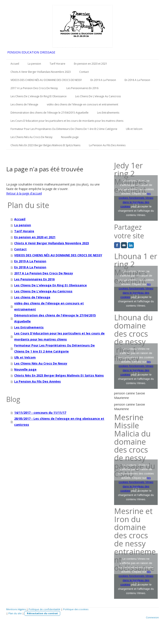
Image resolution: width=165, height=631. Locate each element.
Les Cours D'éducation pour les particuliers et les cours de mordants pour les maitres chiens (67, 121)
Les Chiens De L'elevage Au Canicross (98, 96)
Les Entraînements (108, 112)
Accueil (15, 63)
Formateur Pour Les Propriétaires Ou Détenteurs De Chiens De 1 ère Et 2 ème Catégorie (64, 129)
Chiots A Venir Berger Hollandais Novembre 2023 (41, 72)
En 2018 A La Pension (137, 80)
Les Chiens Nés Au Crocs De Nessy (31, 137)
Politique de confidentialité (44, 609)
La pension (34, 63)
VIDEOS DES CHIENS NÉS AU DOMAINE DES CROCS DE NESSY (46, 80)
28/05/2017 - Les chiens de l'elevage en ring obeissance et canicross (59, 422)
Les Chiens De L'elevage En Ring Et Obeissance (39, 96)
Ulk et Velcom (134, 129)
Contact (84, 72)
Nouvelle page (70, 137)
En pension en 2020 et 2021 (90, 63)
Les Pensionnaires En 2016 (82, 88)
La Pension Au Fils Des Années (107, 145)
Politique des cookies (75, 609)
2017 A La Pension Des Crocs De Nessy (34, 88)
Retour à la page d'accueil (24, 193)
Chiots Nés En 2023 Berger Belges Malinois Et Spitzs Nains (45, 145)
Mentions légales (16, 609)
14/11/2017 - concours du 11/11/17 (40, 413)
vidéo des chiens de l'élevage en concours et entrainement (82, 104)
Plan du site (15, 613)
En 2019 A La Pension (103, 80)
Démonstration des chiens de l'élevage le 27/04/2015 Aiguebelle (50, 112)
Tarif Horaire (57, 63)
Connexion (152, 617)
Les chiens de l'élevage (24, 104)
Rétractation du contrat (42, 613)
